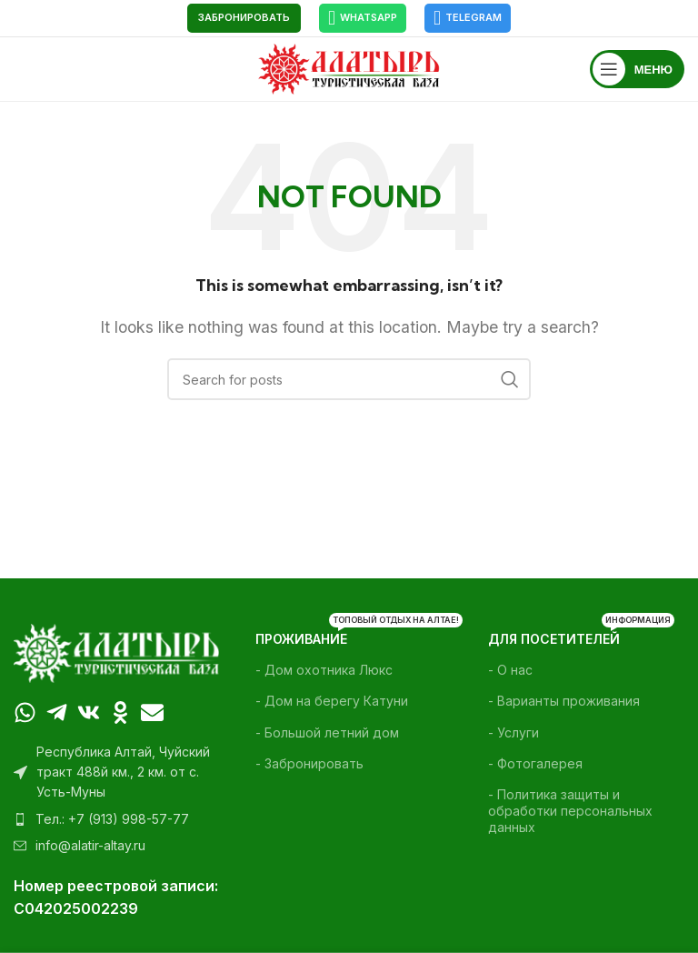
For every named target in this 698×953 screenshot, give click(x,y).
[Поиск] (349, 379)
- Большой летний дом (327, 732)
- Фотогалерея (535, 763)
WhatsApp (362, 18)
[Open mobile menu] (637, 69)
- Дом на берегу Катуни (331, 700)
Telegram (468, 18)
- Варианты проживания (564, 700)
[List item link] (116, 819)
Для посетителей (581, 635)
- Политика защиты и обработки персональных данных (570, 811)
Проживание (349, 635)
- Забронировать (309, 763)
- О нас (510, 669)
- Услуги (513, 732)
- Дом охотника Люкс (324, 669)
